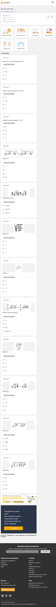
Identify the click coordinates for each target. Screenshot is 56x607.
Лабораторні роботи (34, 566)
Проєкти (31, 568)
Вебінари (3, 562)
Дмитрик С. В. (6, 15)
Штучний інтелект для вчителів (38, 574)
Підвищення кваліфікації (8, 560)
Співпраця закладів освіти (8, 585)
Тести (30, 564)
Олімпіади (32, 572)
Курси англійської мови (35, 576)
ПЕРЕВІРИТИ (45, 551)
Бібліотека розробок (35, 562)
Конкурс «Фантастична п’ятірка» (38, 587)
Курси (2, 566)
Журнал (31, 560)
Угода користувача (6, 604)
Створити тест (13, 528)
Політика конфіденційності (29, 604)
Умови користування (16, 604)
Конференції (4, 564)
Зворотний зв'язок (8, 589)
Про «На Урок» (5, 583)
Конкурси (31, 570)
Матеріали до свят (34, 585)
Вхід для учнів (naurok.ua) (36, 583)
